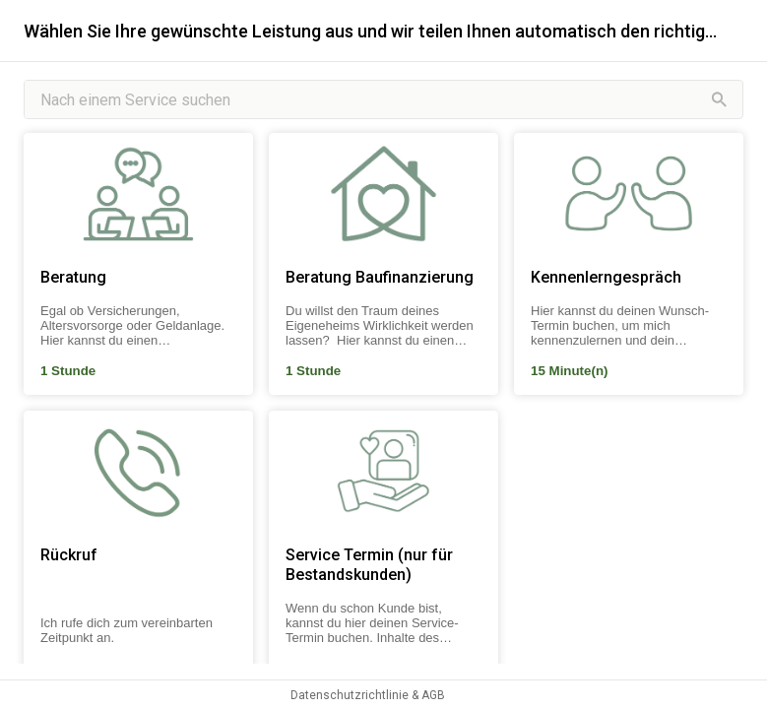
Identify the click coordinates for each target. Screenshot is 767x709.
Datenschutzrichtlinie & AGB (367, 695)
